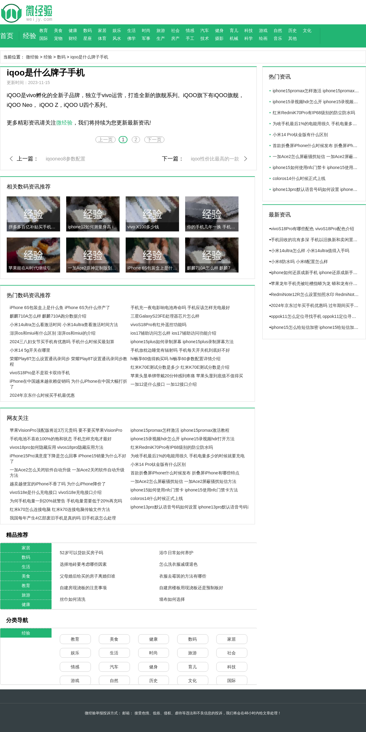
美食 (58, 30)
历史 (292, 30)
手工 (190, 38)
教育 (43, 30)
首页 (6, 36)
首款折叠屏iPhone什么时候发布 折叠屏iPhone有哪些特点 (185, 472)
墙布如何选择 (172, 599)
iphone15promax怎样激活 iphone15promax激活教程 (180, 430)
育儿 (234, 30)
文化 (307, 30)
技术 (204, 38)
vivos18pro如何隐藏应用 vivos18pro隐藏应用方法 (56, 447)
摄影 (219, 38)
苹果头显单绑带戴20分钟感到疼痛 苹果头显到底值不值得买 (187, 375)
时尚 (146, 30)
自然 (278, 30)
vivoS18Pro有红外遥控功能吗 (159, 324)
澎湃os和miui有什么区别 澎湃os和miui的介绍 (52, 333)
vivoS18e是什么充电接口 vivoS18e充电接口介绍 (56, 492)
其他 (292, 38)
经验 (29, 36)
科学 (248, 38)
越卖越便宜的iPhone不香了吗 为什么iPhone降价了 (58, 483)
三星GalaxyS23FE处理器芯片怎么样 (165, 316)
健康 (73, 30)
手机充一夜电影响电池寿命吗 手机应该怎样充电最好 (180, 307)
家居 (102, 30)
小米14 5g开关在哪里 (30, 350)
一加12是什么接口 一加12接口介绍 (164, 384)
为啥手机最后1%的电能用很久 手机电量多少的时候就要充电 (188, 455)
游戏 (263, 30)
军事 (146, 38)
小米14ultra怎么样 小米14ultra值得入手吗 (310, 250)
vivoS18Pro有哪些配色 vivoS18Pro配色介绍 (312, 228)
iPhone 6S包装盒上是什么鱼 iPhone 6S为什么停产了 (60, 307)
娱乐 (117, 30)
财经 (73, 38)
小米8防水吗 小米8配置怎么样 (299, 261)
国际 (43, 38)
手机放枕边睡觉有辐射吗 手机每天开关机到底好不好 (180, 350)
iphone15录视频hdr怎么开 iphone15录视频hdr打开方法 (183, 438)
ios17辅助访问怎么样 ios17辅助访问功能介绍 (173, 333)
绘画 (263, 38)
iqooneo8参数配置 (65, 158)
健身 (219, 30)
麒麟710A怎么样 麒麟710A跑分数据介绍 (48, 316)
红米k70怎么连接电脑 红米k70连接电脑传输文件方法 (60, 509)
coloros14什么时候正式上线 (157, 498)
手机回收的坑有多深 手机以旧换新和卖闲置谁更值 (318, 239)
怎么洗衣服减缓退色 (178, 564)
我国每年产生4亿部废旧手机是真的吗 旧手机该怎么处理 (63, 518)
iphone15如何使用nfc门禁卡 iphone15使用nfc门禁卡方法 (184, 489)
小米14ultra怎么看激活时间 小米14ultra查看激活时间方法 (64, 324)
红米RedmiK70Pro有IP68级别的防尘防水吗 (172, 447)
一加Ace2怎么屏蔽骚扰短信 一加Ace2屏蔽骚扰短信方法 (184, 481)
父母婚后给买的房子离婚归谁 (87, 576)
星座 (87, 38)
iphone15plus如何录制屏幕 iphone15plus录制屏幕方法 (182, 341)
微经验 (32, 57)
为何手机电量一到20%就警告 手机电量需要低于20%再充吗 (66, 500)
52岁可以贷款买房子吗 (81, 552)
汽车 (204, 30)
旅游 (160, 30)
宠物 (58, 38)
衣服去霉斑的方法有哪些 (182, 576)
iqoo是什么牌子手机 (89, 57)
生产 (160, 38)
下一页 (154, 139)
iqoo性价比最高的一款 (215, 158)
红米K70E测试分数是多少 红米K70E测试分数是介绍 (180, 367)
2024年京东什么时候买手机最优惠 (42, 395)
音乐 (278, 38)
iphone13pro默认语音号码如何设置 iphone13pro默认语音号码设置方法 (198, 507)
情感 (190, 30)
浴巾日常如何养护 (176, 552)
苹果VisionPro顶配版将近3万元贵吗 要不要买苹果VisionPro (66, 430)
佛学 (131, 38)
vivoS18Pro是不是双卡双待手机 (40, 372)
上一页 (105, 139)
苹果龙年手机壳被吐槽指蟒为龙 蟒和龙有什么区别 (318, 283)
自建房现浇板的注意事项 (83, 587)
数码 (87, 30)
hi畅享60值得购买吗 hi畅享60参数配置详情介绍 (176, 358)
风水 (117, 38)
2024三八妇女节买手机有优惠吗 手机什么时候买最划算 (62, 341)
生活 (131, 30)
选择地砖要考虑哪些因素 (83, 564)
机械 (234, 38)
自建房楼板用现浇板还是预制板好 (191, 587)
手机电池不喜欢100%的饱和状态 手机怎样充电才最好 (61, 438)
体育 (102, 38)
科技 (248, 30)
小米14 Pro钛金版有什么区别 (158, 464)
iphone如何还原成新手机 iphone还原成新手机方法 (318, 272)
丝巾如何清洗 (72, 599)
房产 (175, 38)
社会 (175, 30)
